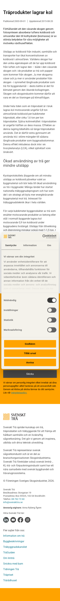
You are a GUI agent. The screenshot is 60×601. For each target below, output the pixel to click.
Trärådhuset (10, 580)
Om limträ (8, 558)
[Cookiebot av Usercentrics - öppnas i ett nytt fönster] (42, 236)
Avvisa (30, 362)
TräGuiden (9, 552)
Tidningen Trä (11, 569)
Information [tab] (30, 245)
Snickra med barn (13, 563)
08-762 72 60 (17, 499)
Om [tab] (49, 245)
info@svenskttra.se (13, 502)
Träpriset (8, 574)
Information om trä (13, 535)
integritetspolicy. (19, 392)
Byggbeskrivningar (13, 541)
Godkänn (30, 343)
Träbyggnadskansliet (15, 546)
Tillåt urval (30, 353)
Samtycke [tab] (10, 245)
